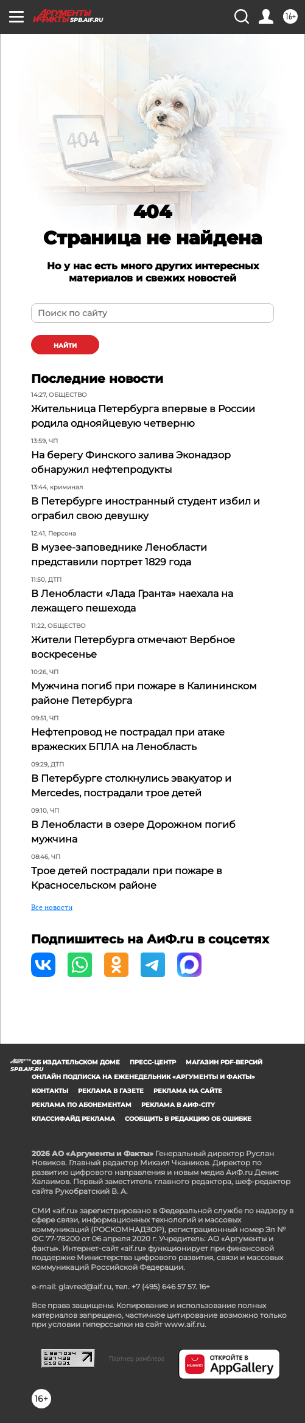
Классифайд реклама (73, 1119)
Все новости (51, 907)
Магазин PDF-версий (224, 1062)
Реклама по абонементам (81, 1105)
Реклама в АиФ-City (178, 1105)
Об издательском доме (76, 1062)
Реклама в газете (111, 1091)
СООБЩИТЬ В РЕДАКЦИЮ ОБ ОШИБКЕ (188, 1119)
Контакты (50, 1091)
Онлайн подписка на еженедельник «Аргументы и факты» (143, 1077)
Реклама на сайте (187, 1091)
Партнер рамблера (137, 1358)
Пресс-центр (153, 1062)
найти (65, 346)
